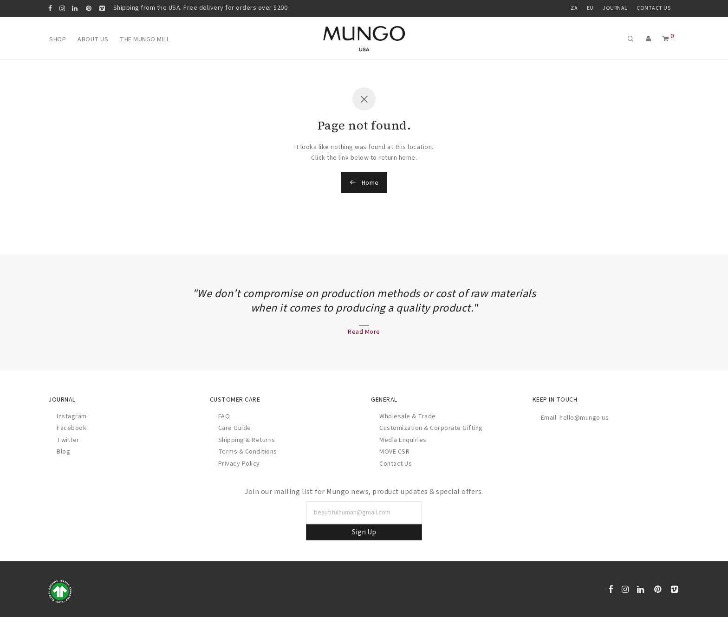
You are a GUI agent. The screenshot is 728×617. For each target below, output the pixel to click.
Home (364, 183)
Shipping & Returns (246, 440)
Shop (57, 39)
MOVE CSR (394, 451)
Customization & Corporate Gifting (431, 428)
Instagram (72, 416)
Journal (615, 8)
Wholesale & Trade (407, 416)
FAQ (224, 416)
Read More (364, 332)
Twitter (68, 440)
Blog (63, 451)
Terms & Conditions (247, 451)
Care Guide (234, 428)
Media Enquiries (403, 440)
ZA (574, 8)
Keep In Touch (555, 399)
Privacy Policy (239, 463)
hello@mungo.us (584, 417)
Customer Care (235, 399)
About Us (93, 39)
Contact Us (653, 8)
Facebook (71, 428)
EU (590, 8)
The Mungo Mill (144, 39)
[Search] (636, 39)
